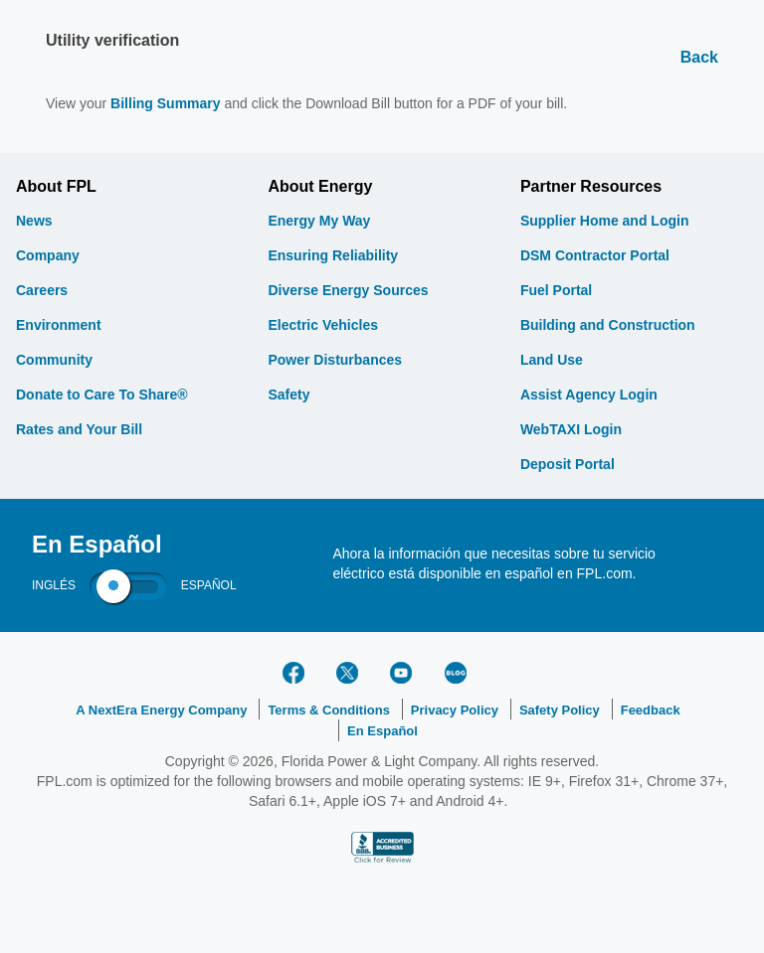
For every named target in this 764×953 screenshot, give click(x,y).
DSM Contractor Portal (594, 255)
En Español (382, 730)
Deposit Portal (567, 464)
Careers (42, 290)
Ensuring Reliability (333, 255)
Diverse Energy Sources (348, 290)
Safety (288, 394)
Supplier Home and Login (604, 221)
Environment (58, 325)
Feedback (650, 710)
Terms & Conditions (329, 710)
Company (48, 255)
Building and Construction (607, 325)
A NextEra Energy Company (161, 710)
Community (54, 360)
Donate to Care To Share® (102, 394)
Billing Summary (165, 103)
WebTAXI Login (571, 429)
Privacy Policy (454, 710)
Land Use (551, 360)
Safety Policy (559, 710)
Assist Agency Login (589, 394)
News (34, 221)
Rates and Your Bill (79, 429)
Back (699, 57)
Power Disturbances (335, 360)
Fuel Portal (556, 290)
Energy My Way (319, 221)
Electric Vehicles (323, 325)
